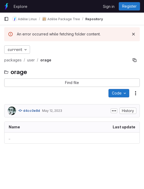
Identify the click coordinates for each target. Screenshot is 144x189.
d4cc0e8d (29, 110)
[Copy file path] (134, 60)
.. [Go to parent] (9, 138)
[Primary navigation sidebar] (6, 19)
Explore (20, 6)
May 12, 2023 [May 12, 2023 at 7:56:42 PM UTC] (52, 111)
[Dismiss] (133, 34)
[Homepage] (6, 6)
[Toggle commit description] (114, 110)
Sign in (109, 6)
